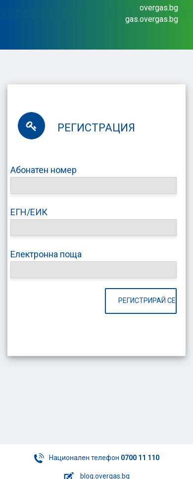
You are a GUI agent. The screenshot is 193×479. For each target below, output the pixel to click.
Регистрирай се (147, 300)
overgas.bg (159, 7)
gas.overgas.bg (151, 19)
